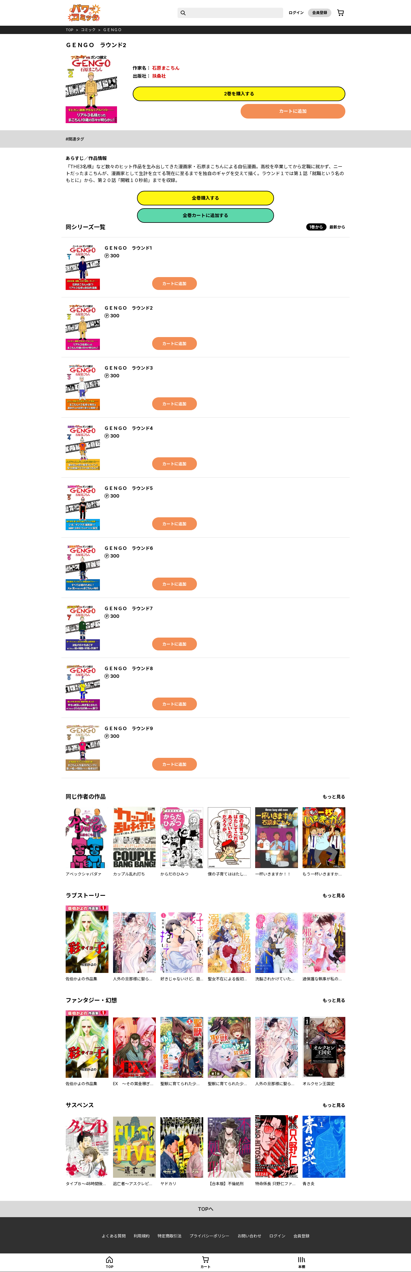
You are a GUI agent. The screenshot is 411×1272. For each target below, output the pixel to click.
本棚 (301, 1267)
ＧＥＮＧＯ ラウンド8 (128, 668)
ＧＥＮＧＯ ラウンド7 (128, 608)
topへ (205, 1209)
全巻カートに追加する (205, 215)
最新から (337, 227)
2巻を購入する (239, 94)
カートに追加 (293, 111)
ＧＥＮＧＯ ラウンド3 (128, 368)
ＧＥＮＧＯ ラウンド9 (128, 728)
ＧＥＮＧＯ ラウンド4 (128, 428)
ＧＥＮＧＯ (112, 29)
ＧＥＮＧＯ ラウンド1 (128, 248)
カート (205, 1267)
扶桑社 (159, 76)
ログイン (296, 12)
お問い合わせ (249, 1235)
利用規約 (142, 1235)
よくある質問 (114, 1235)
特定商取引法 (170, 1235)
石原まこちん (166, 68)
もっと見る (334, 797)
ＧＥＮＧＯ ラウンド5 (128, 488)
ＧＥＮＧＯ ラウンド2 (128, 308)
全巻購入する (205, 198)
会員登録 (319, 12)
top (69, 29)
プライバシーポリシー (209, 1235)
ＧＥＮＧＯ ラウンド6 (128, 548)
